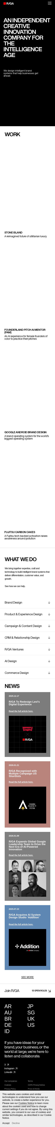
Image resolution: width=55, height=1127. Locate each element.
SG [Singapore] (31, 1013)
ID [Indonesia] (7, 1031)
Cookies (8, 1085)
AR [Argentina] (8, 1006)
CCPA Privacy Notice (37, 1085)
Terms (31, 1081)
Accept (6, 1123)
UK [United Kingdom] (31, 1019)
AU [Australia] (8, 1013)
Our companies (11, 1081)
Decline (16, 1123)
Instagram (10, 1068)
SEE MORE (27, 977)
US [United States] (31, 1025)
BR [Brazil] (8, 1019)
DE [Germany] (8, 1025)
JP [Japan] (30, 1006)
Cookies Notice (26, 1103)
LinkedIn (9, 1072)
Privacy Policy (10, 1089)
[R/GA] (7, 3)
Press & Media (35, 1089)
